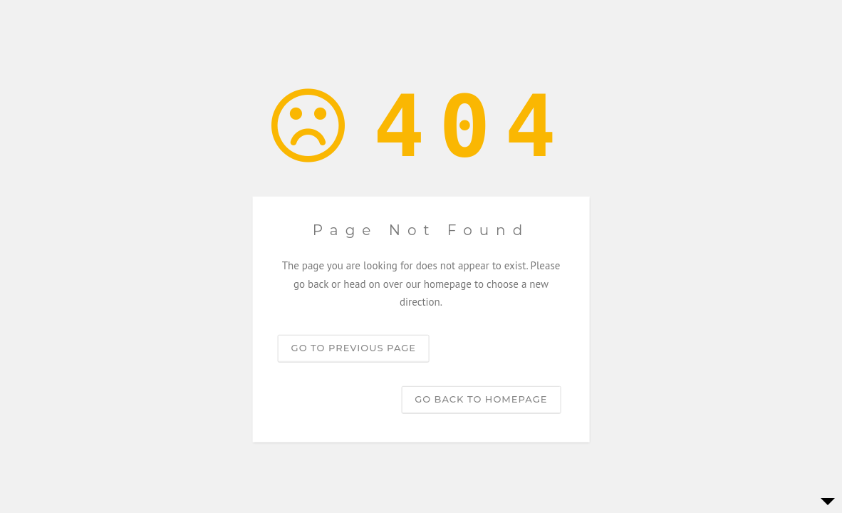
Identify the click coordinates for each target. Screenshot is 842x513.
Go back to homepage (481, 398)
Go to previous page (353, 347)
